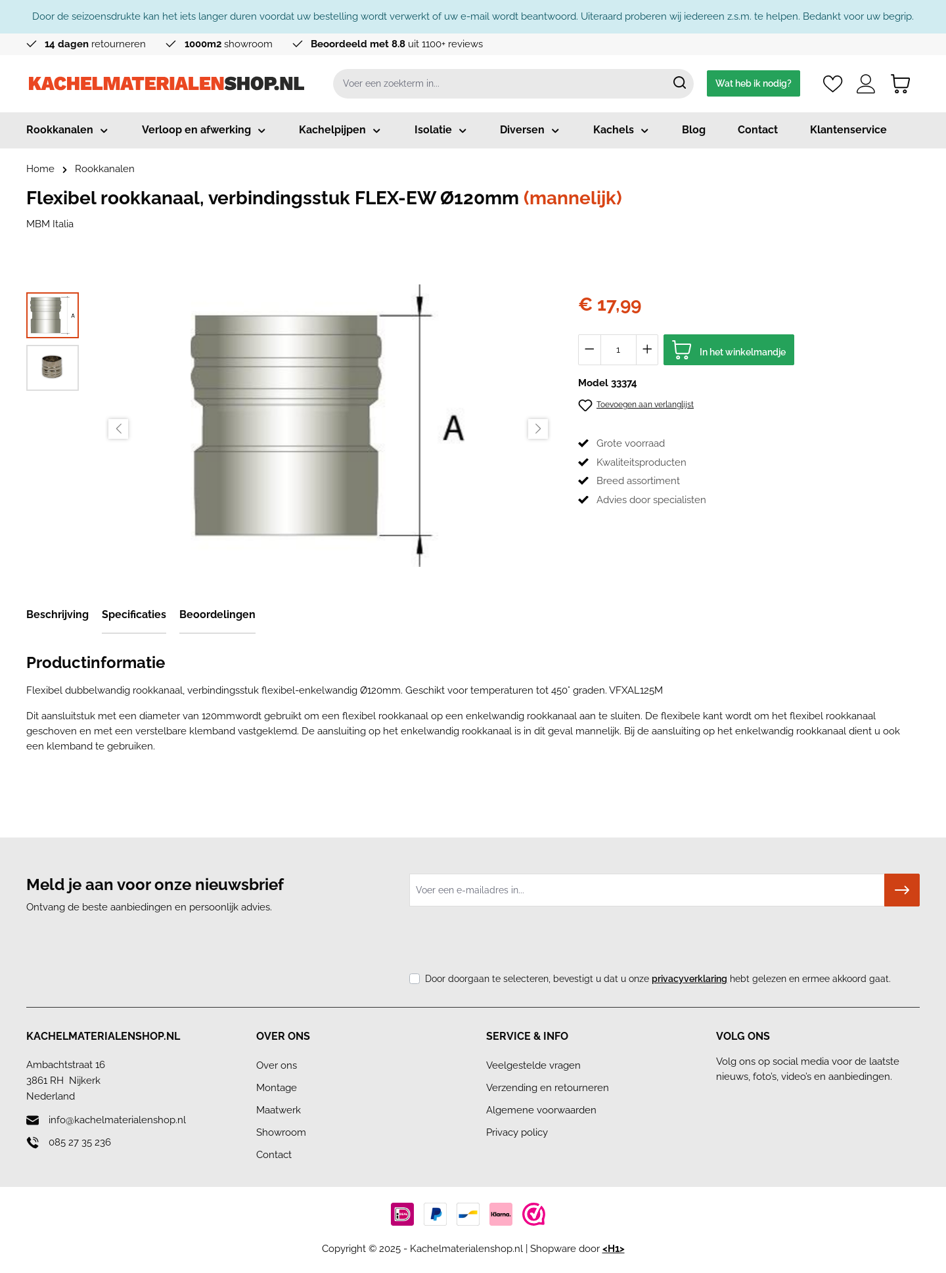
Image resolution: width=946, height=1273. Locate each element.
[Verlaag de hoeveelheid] (589, 349)
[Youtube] (809, 1101)
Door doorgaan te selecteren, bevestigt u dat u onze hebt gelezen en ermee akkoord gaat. (658, 978)
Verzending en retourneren (547, 1088)
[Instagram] (782, 1101)
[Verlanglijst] (832, 83)
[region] (289, 428)
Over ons (276, 1065)
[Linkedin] (755, 1101)
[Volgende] (538, 429)
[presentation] (509, 942)
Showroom (281, 1132)
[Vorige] (118, 429)
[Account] (866, 83)
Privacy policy (517, 1132)
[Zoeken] (679, 84)
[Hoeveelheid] (618, 349)
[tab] (57, 615)
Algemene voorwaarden (541, 1110)
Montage (276, 1088)
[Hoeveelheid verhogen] (647, 349)
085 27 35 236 (80, 1142)
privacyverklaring (689, 978)
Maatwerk (278, 1110)
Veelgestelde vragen (533, 1065)
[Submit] (902, 890)
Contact (274, 1155)
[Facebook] (728, 1101)
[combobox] (499, 84)
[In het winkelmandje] (729, 349)
